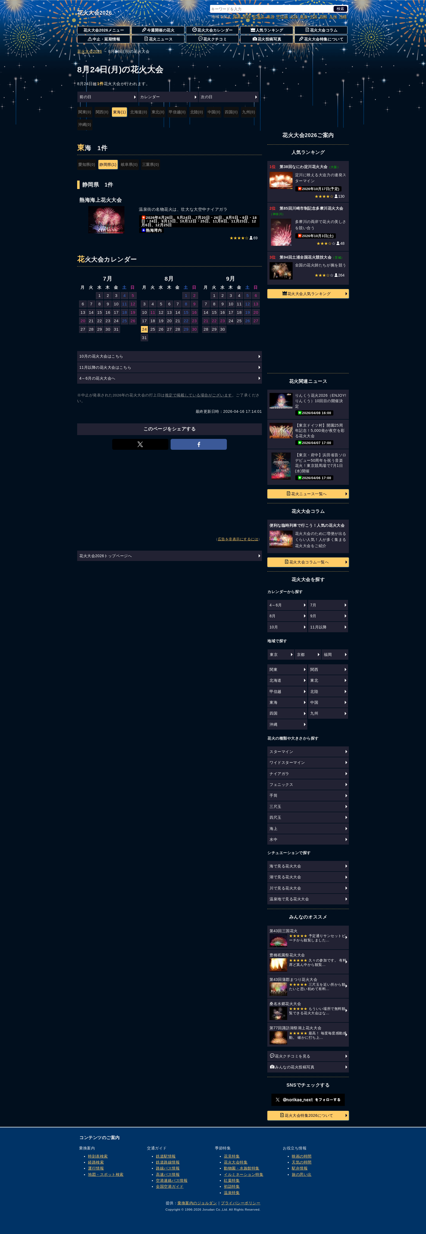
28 (91, 329)
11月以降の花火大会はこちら (105, 367)
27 (82, 329)
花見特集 (232, 1156)
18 (124, 312)
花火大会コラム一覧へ (306, 561)
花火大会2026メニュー (103, 30)
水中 (273, 839)
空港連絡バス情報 (171, 1180)
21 (91, 320)
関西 (247, 16)
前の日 (86, 97)
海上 (273, 828)
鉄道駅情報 (166, 1156)
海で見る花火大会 (285, 866)
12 (132, 304)
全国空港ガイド (170, 1186)
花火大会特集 (236, 1162)
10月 (274, 627)
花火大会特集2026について (306, 1115)
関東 (237, 16)
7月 (313, 605)
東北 (270, 16)
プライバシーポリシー (240, 1203)
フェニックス (281, 784)
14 (91, 312)
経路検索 (96, 1162)
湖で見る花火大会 (285, 877)
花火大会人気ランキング (307, 293)
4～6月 (276, 605)
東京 (274, 654)
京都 (301, 654)
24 (116, 320)
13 (82, 312)
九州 (333, 16)
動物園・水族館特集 (241, 1168)
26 (132, 320)
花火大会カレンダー (212, 29)
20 (82, 320)
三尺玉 (275, 806)
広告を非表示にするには (238, 539)
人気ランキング (267, 29)
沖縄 (343, 16)
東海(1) (119, 112)
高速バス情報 (168, 1174)
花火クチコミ (212, 38)
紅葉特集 (232, 1180)
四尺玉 (275, 817)
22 (99, 320)
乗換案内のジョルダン (197, 1203)
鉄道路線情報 (168, 1162)
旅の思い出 (302, 1174)
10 (116, 304)
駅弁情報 (300, 1168)
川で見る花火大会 (285, 888)
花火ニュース (158, 38)
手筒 (273, 795)
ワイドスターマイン (287, 762)
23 (107, 320)
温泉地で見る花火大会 (289, 899)
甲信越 (282, 16)
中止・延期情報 (104, 38)
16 (107, 312)
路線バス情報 (168, 1168)
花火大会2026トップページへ (105, 556)
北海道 (259, 16)
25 (124, 320)
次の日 (207, 97)
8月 (273, 616)
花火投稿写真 (267, 38)
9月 (313, 616)
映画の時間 (302, 1156)
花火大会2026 (94, 13)
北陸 (294, 16)
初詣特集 (232, 1186)
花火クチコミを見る (290, 1055)
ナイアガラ (279, 773)
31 (116, 329)
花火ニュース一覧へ (306, 493)
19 (132, 312)
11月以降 (318, 627)
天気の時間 (302, 1162)
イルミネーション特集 (243, 1174)
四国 (323, 16)
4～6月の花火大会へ (97, 378)
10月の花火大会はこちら (101, 356)
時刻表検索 (98, 1156)
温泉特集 (232, 1192)
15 (99, 312)
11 (124, 304)
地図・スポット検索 (106, 1174)
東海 (304, 16)
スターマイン (281, 751)
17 (116, 312)
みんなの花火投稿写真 (292, 1066)
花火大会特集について (321, 38)
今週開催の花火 (158, 29)
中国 (314, 16)
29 (99, 329)
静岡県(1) (107, 164)
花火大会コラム (321, 29)
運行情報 (96, 1168)
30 (107, 329)
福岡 (328, 654)
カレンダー (150, 97)
